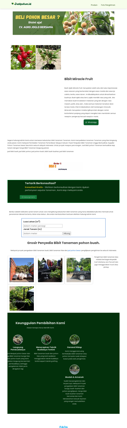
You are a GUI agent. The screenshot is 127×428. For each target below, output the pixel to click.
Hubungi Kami (75, 154)
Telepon (18, 409)
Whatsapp (19, 404)
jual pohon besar (74, 212)
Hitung (67, 194)
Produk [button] (94, 5)
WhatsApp (91, 91)
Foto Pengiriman (108, 5)
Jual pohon (66, 425)
